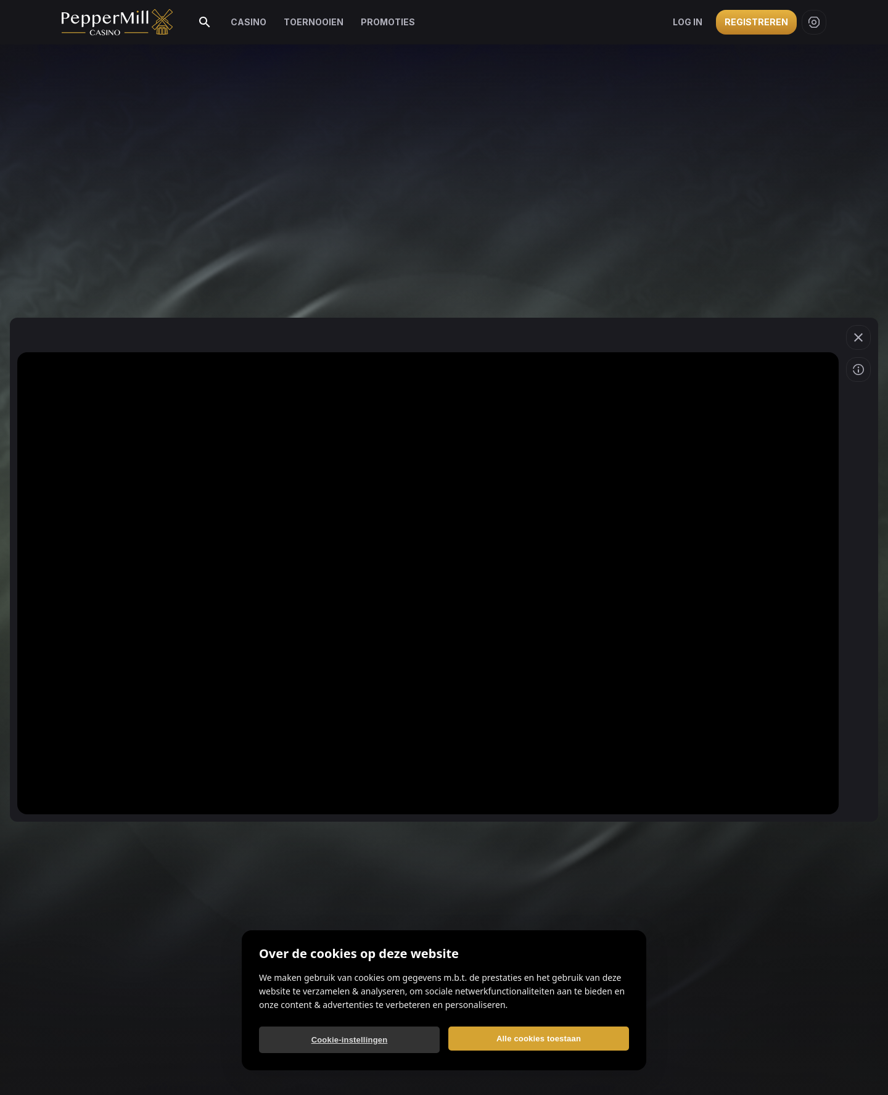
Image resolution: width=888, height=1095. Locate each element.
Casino (248, 22)
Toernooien (313, 22)
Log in (687, 22)
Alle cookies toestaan (538, 1038)
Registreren (756, 22)
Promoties (388, 22)
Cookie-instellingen (349, 1039)
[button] (858, 337)
